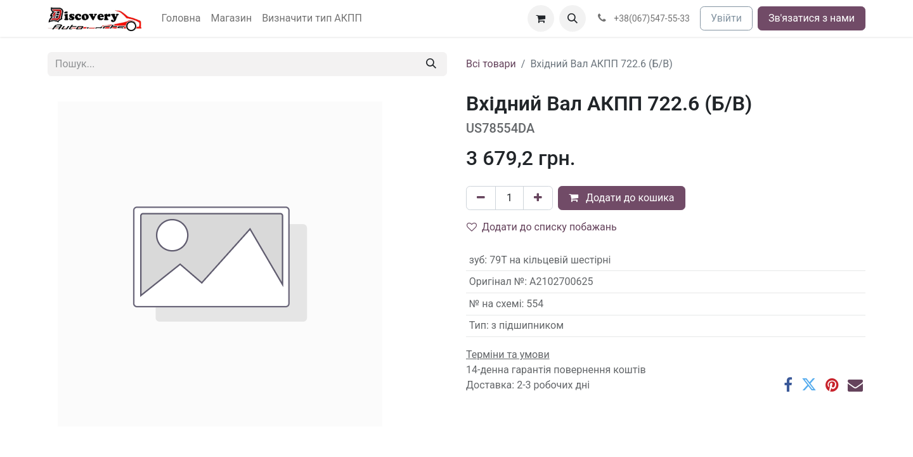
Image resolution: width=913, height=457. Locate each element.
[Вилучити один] (481, 198)
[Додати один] (538, 198)
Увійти (726, 18)
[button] (572, 18)
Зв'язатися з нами (811, 18)
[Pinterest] (832, 384)
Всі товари (491, 64)
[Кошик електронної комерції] (541, 18)
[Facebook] (788, 384)
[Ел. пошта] (855, 384)
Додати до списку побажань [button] (542, 227)
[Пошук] (431, 64)
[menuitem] (181, 18)
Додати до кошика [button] (622, 198)
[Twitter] (809, 384)
